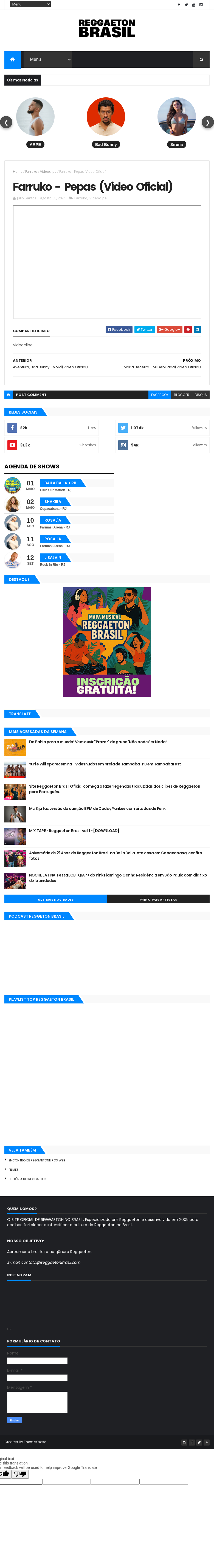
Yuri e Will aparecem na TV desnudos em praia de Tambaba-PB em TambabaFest (105, 764)
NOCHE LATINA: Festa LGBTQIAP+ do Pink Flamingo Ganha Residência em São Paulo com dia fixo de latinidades (118, 878)
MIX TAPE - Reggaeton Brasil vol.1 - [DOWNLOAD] (74, 831)
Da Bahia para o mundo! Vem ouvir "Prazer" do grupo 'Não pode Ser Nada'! (98, 742)
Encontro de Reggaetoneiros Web (37, 1161)
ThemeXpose (35, 1442)
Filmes (14, 1170)
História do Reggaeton (28, 1179)
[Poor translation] (20, 1474)
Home (17, 171)
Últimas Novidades (56, 900)
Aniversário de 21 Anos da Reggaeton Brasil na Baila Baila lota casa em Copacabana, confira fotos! (115, 856)
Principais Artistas (158, 900)
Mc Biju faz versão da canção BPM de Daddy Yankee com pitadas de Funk (97, 809)
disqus (201, 395)
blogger (181, 395)
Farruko (31, 171)
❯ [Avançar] (207, 122)
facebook (159, 395)
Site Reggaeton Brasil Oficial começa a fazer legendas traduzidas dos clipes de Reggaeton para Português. (114, 789)
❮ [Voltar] (6, 122)
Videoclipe (48, 171)
